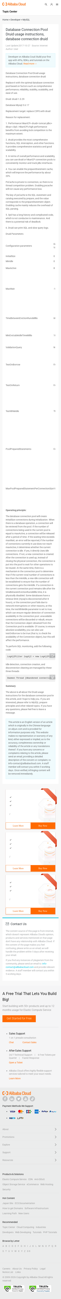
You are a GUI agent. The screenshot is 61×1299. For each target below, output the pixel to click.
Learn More (18, 826)
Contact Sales (29, 1042)
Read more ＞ (30, 63)
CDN (30, 1179)
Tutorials (37, 1232)
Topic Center (8, 1227)
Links (18, 1272)
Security (6, 1189)
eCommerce (33, 1184)
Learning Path (9, 1213)
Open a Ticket (16, 1062)
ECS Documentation (25, 1203)
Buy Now (42, 826)
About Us (17, 1268)
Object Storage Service (13, 1184)
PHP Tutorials (50, 1232)
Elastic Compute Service (14, 1179)
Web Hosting (46, 1184)
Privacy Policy (31, 1268)
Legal (42, 1268)
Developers (8, 1232)
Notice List (7, 1272)
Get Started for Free (19, 1018)
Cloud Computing (25, 1227)
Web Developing (23, 1232)
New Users (23, 1213)
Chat (11, 1042)
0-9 (28, 1251)
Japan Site (7, 1203)
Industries (41, 1227)
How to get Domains (12, 1208)
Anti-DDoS (39, 1179)
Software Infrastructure (36, 1208)
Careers (6, 1268)
